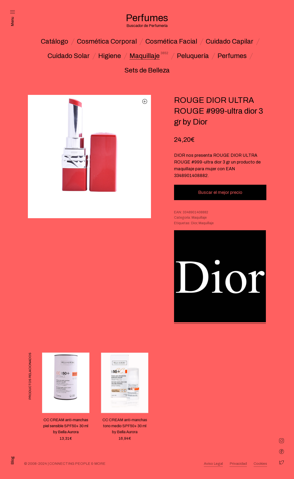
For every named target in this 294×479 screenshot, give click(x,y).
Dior (194, 223)
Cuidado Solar (69, 55)
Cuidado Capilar (229, 41)
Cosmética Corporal (107, 41)
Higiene (109, 55)
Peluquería (193, 55)
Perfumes (232, 55)
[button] (144, 101)
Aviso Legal (213, 464)
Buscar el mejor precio (220, 192)
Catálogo (54, 41)
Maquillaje (145, 55)
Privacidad (238, 464)
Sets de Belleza (147, 70)
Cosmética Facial (171, 41)
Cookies (260, 464)
